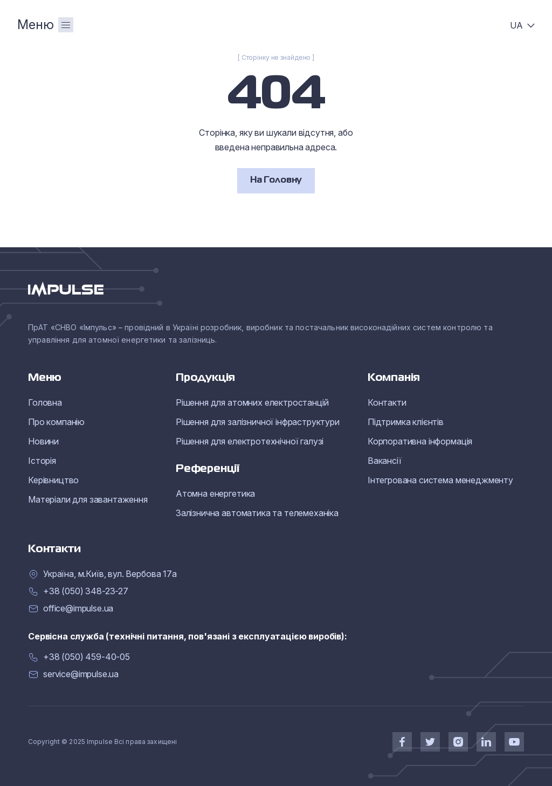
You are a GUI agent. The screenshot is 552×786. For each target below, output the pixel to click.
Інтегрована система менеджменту (440, 480)
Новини (43, 441)
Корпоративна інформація (420, 441)
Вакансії (385, 460)
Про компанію (56, 422)
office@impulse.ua (78, 608)
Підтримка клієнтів (406, 422)
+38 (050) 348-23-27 (85, 591)
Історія (42, 460)
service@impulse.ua (81, 674)
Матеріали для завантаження (88, 499)
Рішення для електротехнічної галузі (249, 441)
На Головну (276, 180)
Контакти (387, 402)
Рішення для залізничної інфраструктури (258, 422)
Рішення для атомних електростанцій (252, 402)
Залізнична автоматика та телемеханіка (257, 513)
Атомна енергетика (215, 493)
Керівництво (53, 480)
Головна (45, 402)
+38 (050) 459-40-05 (86, 657)
